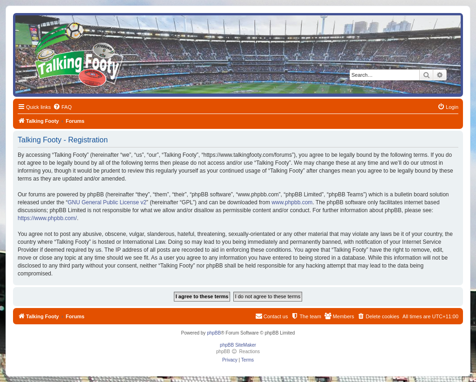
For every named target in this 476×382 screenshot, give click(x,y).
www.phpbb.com (291, 202)
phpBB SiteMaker (238, 345)
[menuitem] (62, 107)
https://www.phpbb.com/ (47, 218)
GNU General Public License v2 (106, 202)
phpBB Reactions (238, 351)
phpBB (214, 332)
